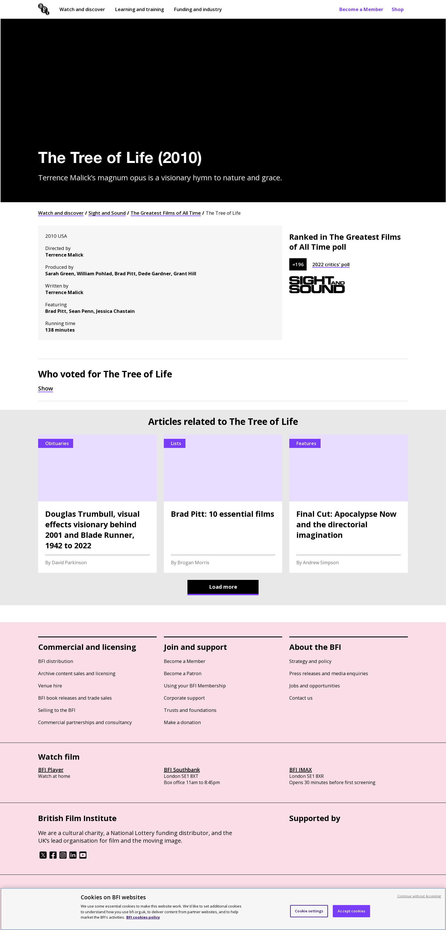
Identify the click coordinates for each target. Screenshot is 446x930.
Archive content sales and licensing (76, 673)
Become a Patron (182, 673)
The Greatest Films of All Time (166, 213)
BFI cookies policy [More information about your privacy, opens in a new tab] (143, 917)
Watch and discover (82, 9)
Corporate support (184, 698)
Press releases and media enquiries (328, 673)
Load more (223, 586)
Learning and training (139, 9)
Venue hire (50, 685)
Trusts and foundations (190, 710)
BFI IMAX (300, 769)
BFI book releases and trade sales (75, 698)
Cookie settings (309, 911)
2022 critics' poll (331, 264)
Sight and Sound (107, 213)
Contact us (301, 698)
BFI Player (50, 769)
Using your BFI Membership (195, 685)
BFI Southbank (182, 769)
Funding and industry (198, 9)
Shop (398, 9)
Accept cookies (351, 911)
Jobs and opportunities (314, 685)
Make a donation (182, 722)
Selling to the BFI (56, 710)
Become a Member (361, 9)
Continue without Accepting (419, 896)
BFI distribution (55, 661)
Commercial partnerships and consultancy (85, 722)
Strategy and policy (310, 661)
